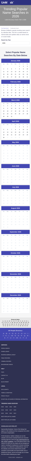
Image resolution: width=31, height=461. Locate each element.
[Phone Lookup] (5, 351)
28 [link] (15, 77)
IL (28, 321)
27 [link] (11, 77)
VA (18, 325)
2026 (3, 43)
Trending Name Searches (9, 403)
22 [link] (19, 74)
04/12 (15, 413)
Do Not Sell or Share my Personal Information (14, 399)
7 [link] (15, 69)
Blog (2, 378)
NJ (9, 324)
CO (14, 321)
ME (12, 322)
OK (23, 324)
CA (11, 321)
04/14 (6, 413)
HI (24, 321)
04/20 (15, 406)
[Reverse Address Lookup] (8, 354)
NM (12, 324)
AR (9, 321)
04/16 (15, 410)
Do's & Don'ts (4, 389)
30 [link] (23, 77)
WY (27, 325)
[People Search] (5, 348)
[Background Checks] (7, 364)
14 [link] (15, 71)
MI (19, 322)
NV (5, 324)
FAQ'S (2, 372)
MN (21, 322)
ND (19, 324)
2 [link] (23, 66)
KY (8, 322)
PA (27, 324)
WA (20, 325)
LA (10, 322)
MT (28, 322)
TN (9, 325)
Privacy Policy (5, 396)
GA (22, 321)
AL (3, 321)
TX (11, 325)
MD (15, 322)
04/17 (11, 410)
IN (2, 322)
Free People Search (5, 28)
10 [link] (27, 69)
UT (14, 325)
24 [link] (27, 74)
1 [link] (19, 66)
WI (25, 325)
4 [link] (3, 69)
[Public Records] (5, 358)
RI (3, 325)
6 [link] (11, 69)
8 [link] (19, 69)
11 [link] (3, 71)
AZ (7, 321)
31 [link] (27, 77)
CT (16, 321)
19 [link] (7, 74)
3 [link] (27, 66)
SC (5, 325)
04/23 (2, 406)
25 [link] (3, 77)
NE (3, 324)
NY (14, 324)
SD (7, 325)
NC (16, 324)
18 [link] (3, 74)
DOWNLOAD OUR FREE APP (9, 426)
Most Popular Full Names (8, 416)
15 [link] (19, 71)
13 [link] (11, 71)
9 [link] (23, 69)
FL (20, 321)
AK (5, 321)
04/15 (2, 413)
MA (17, 322)
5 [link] (7, 69)
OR (25, 324)
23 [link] (23, 74)
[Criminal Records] (6, 361)
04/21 (11, 406)
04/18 (6, 410)
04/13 (11, 413)
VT (16, 325)
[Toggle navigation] (28, 2)
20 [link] (11, 74)
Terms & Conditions (6, 392)
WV (23, 325)
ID (26, 321)
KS (6, 322)
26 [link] (7, 77)
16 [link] (23, 71)
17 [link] (27, 71)
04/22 (6, 406)
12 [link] (7, 71)
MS (24, 322)
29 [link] (19, 77)
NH (7, 324)
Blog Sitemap (5, 381)
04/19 (2, 410)
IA (4, 322)
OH (21, 324)
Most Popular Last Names (8, 419)
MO (26, 322)
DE (18, 321)
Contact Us (4, 375)
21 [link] (15, 74)
